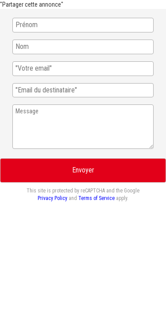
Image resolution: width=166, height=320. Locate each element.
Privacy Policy (52, 198)
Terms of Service (96, 198)
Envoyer (83, 170)
